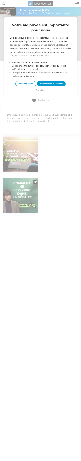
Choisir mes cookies (26, 84)
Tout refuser (40, 90)
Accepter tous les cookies (51, 84)
